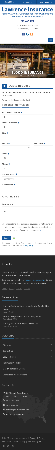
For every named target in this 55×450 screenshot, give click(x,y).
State (6, 143)
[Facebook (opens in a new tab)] (23, 34)
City (5, 133)
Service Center (27, 356)
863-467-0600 (13, 400)
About (11, 289)
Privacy (42, 438)
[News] (31, 34)
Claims (27, 2)
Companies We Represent (27, 374)
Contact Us (27, 350)
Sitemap (27, 289)
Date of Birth (9, 174)
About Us (27, 345)
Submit (7, 238)
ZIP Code (39, 143)
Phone (6, 164)
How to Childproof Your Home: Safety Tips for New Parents (27, 309)
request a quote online (35, 280)
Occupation (9, 184)
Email (5, 153)
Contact (19, 289)
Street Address (10, 122)
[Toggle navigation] (50, 40)
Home (4, 289)
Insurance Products (27, 362)
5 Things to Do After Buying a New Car (27, 325)
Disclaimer (7, 441)
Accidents (46, 2)
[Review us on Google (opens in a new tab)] (27, 34)
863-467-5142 (13, 405)
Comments (7, 204)
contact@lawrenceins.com (18, 409)
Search (33, 438)
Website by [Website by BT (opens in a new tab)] (34, 441)
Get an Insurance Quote (27, 368)
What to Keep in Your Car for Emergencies (27, 317)
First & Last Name (12, 112)
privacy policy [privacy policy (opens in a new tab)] (28, 245)
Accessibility (19, 441)
